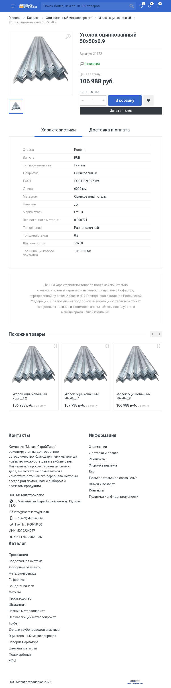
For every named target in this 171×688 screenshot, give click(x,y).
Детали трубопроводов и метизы (34, 630)
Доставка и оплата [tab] (109, 130)
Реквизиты (97, 459)
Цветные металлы (23, 648)
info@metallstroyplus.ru (31, 512)
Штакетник (17, 605)
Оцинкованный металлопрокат (32, 636)
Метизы (15, 592)
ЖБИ (12, 661)
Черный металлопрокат (27, 611)
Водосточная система (26, 561)
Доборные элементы (25, 567)
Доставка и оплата (103, 453)
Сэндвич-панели (21, 586)
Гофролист (17, 580)
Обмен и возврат (102, 484)
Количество (89, 92)
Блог (92, 472)
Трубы (13, 623)
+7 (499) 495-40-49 (29, 518)
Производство (20, 598)
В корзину (125, 100)
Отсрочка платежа (103, 465)
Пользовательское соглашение (113, 478)
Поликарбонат (20, 655)
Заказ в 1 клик (121, 111)
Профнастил (18, 555)
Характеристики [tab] (58, 130)
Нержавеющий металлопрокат (32, 617)
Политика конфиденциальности (113, 497)
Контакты (96, 490)
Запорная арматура (24, 642)
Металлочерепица (23, 573)
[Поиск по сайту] (84, 6)
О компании (98, 447)
